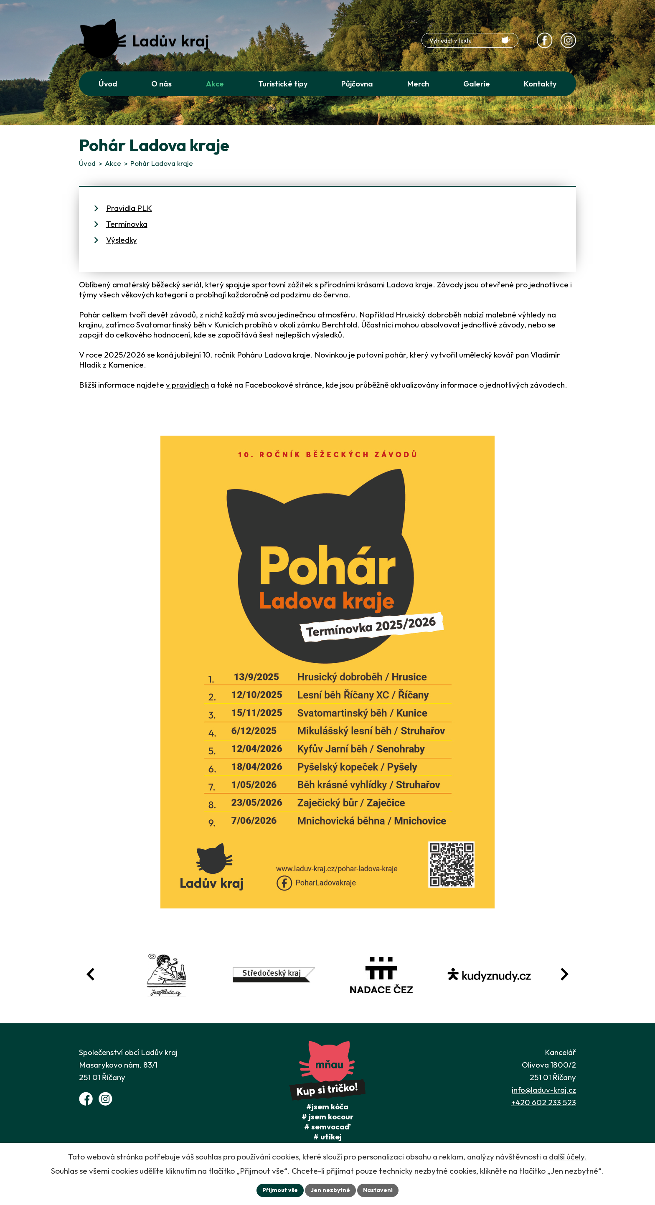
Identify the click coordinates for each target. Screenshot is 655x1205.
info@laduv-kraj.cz (544, 1090)
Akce (113, 163)
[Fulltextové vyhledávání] (469, 40)
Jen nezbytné (330, 1190)
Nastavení (378, 1190)
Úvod (87, 163)
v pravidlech (187, 385)
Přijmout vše (280, 1190)
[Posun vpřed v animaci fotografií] (564, 974)
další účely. (568, 1157)
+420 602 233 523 (543, 1102)
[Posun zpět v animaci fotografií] (90, 974)
